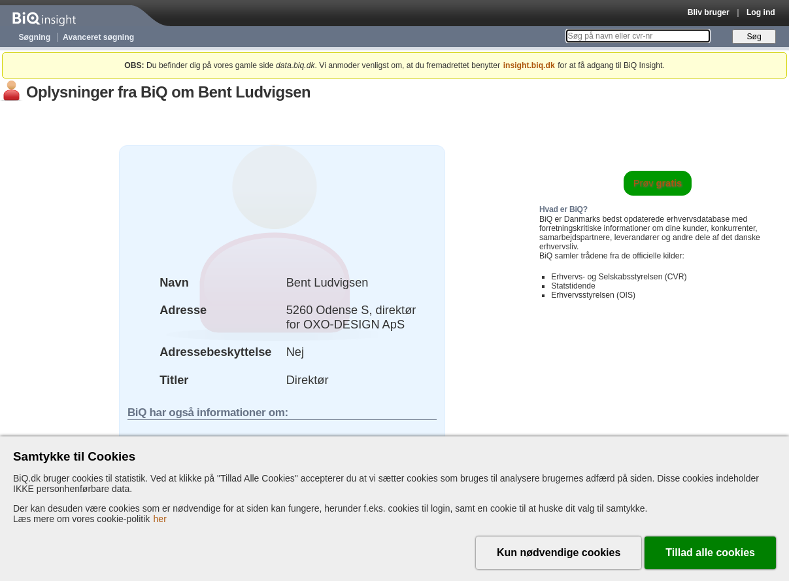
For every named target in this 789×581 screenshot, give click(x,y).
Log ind (761, 12)
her (160, 519)
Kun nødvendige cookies (558, 552)
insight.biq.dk (529, 65)
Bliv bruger (709, 12)
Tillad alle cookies (710, 552)
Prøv (657, 183)
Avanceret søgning (98, 37)
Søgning (35, 37)
